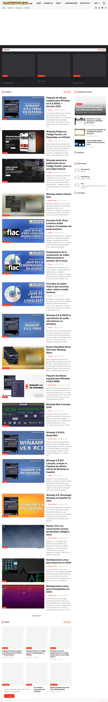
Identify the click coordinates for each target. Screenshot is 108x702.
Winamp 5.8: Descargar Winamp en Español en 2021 (59, 498)
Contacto (27, 8)
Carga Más (36, 616)
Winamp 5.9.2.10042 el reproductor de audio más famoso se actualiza (58, 319)
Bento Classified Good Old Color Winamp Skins (88, 80)
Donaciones (18, 8)
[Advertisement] (54, 27)
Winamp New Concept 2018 (58, 406)
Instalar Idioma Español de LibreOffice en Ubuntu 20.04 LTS (96, 131)
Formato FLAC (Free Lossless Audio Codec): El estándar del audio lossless (59, 224)
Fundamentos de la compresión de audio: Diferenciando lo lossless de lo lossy (58, 256)
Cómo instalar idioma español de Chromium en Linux (95, 142)
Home (38, 3)
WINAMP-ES (48, 3)
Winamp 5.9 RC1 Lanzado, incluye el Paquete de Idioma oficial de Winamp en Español (57, 466)
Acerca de (10, 8)
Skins (58, 3)
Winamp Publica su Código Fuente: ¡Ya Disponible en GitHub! (58, 134)
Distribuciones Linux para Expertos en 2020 (58, 561)
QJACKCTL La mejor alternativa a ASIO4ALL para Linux (94, 120)
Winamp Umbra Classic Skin (48, 79)
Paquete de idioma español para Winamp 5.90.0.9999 (58, 378)
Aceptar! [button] (9, 696)
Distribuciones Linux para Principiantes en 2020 (57, 589)
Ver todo (102, 50)
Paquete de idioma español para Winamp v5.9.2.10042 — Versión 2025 (17, 80)
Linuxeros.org (71, 3)
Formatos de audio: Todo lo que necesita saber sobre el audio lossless (57, 288)
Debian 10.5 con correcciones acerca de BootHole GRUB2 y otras (58, 530)
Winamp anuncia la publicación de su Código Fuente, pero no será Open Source (58, 164)
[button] (99, 3)
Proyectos (84, 3)
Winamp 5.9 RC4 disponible (55, 434)
